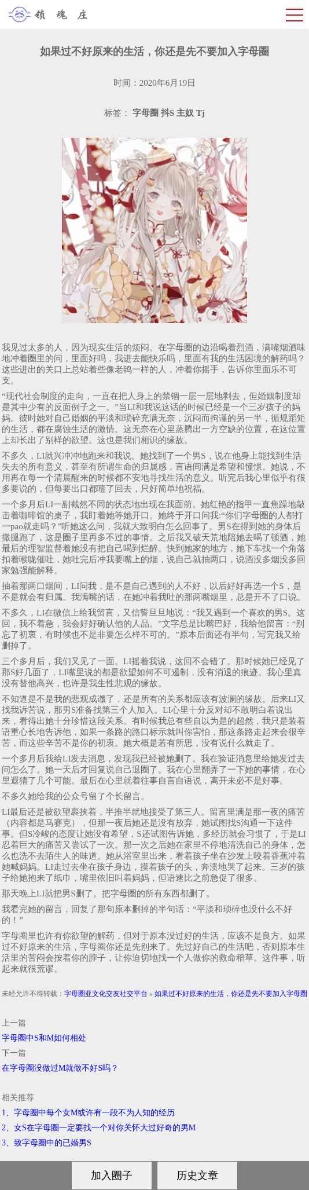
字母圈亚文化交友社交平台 (106, 994)
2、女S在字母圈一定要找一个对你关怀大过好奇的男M (99, 1127)
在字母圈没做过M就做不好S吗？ (60, 1068)
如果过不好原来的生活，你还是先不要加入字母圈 (230, 994)
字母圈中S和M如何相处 (44, 1038)
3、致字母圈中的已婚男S (46, 1142)
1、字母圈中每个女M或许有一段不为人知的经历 (88, 1112)
